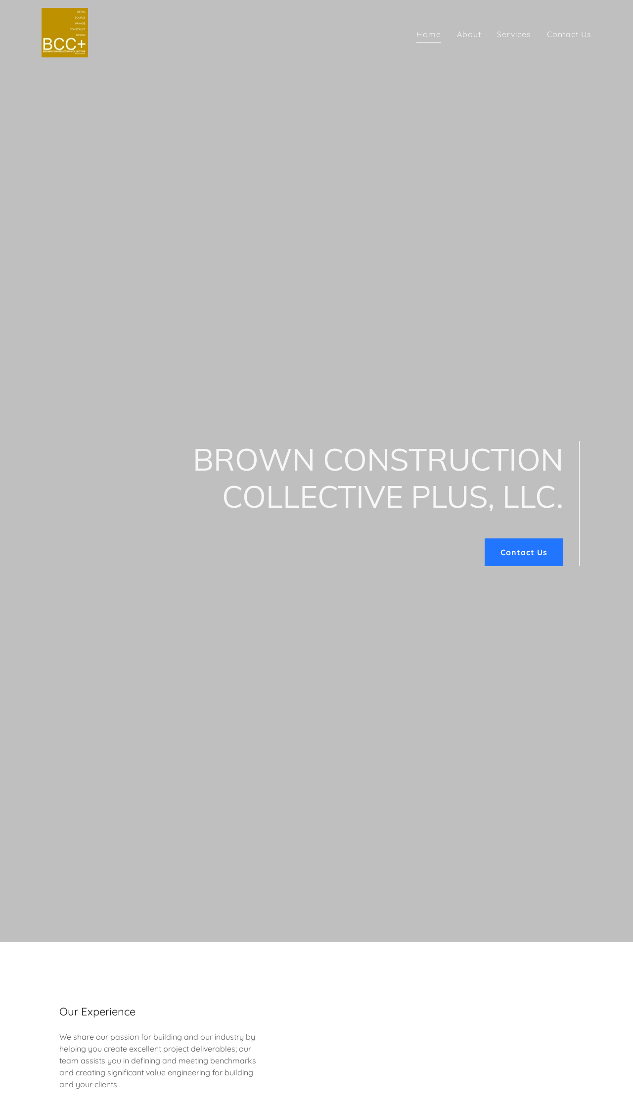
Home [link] (428, 34)
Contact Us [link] (569, 34)
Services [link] (514, 34)
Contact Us (523, 552)
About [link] (469, 34)
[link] (65, 32)
